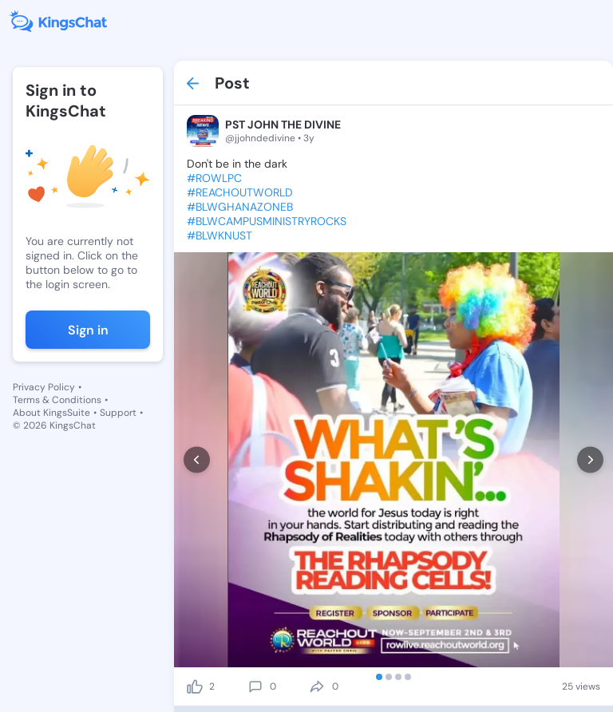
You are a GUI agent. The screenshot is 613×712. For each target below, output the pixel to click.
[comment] (255, 686)
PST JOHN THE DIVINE (283, 124)
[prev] (197, 460)
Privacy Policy (44, 387)
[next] (590, 460)
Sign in (88, 330)
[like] (195, 686)
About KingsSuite (51, 412)
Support (118, 412)
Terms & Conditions (57, 400)
